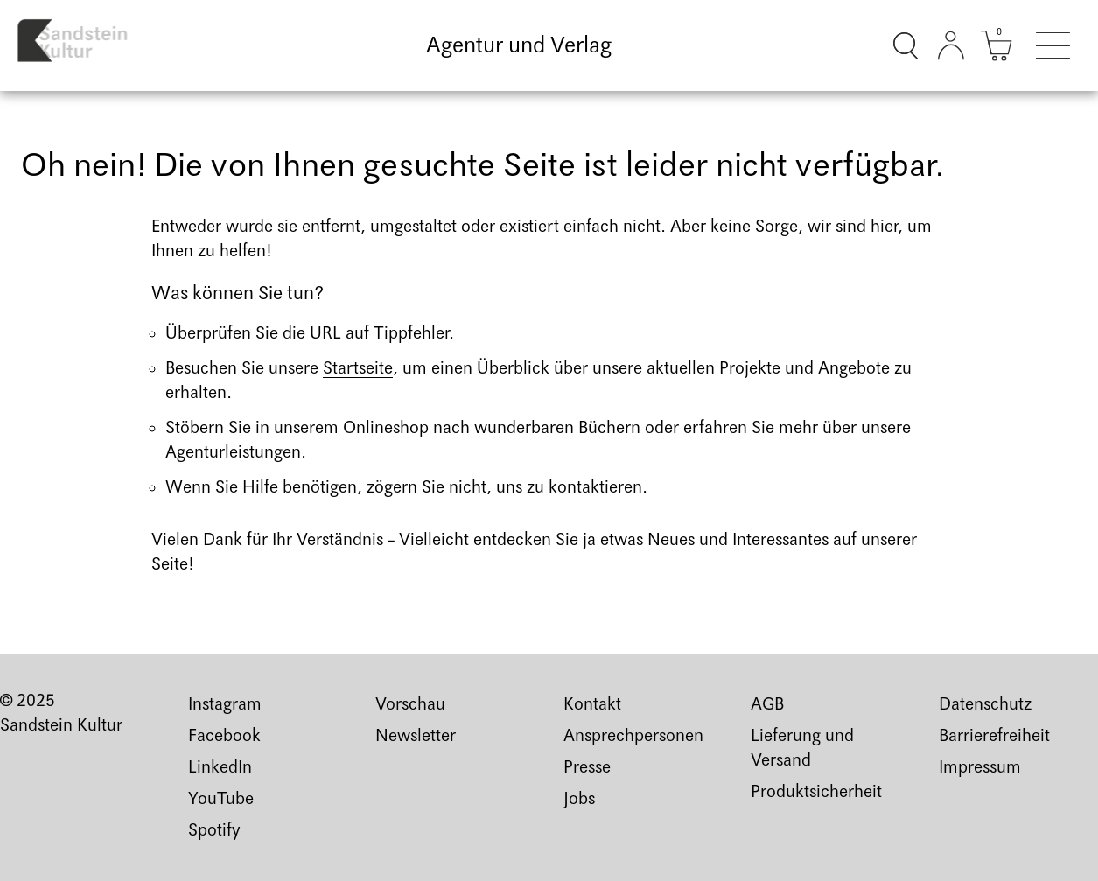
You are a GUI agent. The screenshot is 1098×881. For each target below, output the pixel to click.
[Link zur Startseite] (85, 45)
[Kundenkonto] (951, 45)
